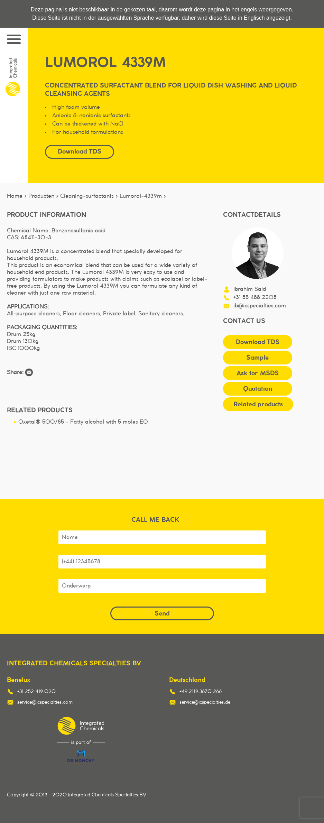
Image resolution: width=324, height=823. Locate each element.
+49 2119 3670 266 (200, 691)
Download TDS (79, 151)
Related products (258, 404)
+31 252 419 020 (36, 691)
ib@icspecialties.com (259, 305)
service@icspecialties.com (45, 702)
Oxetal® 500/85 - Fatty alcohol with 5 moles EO (81, 422)
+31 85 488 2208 (255, 297)
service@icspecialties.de (204, 702)
